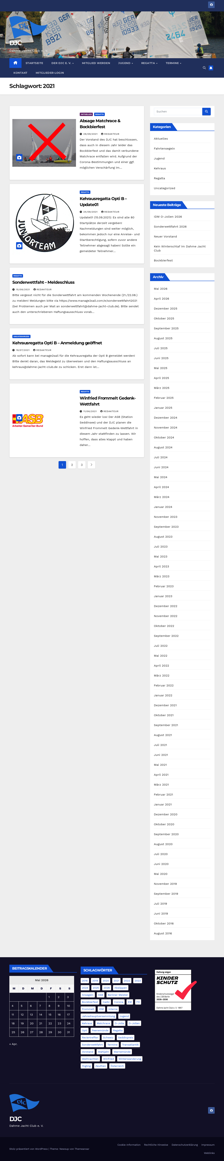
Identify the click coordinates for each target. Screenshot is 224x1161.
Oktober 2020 (164, 824)
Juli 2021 (160, 745)
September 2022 (166, 636)
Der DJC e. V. (61, 63)
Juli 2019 (160, 903)
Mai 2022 (160, 655)
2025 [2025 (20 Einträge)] (96, 987)
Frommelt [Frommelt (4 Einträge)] (88, 1009)
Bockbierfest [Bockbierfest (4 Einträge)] (90, 1001)
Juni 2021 (161, 755)
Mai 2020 (160, 874)
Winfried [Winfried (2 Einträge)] (108, 1058)
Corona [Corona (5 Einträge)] (118, 1001)
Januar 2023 (163, 596)
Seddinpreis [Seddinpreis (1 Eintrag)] (125, 1037)
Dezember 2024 (165, 417)
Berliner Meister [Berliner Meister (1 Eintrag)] (118, 994)
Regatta (148, 63)
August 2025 (163, 338)
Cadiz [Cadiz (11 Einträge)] (106, 1001)
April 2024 (161, 487)
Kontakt (20, 72)
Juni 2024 (161, 467)
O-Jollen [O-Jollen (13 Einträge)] (134, 1023)
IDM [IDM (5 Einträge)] (101, 1009)
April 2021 (161, 774)
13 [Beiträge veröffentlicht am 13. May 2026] (31, 1014)
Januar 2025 (163, 407)
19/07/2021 (23, 350)
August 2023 (163, 536)
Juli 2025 (160, 348)
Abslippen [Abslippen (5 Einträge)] (120, 987)
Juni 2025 (161, 358)
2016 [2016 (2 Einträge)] (85, 980)
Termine (173, 63)
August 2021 (163, 735)
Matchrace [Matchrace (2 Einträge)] (103, 1023)
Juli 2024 (160, 457)
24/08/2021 (91, 212)
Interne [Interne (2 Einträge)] (113, 1009)
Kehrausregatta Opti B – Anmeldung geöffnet (57, 342)
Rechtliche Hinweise (156, 1144)
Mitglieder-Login (50, 72)
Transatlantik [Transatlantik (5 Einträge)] (130, 1044)
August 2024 (163, 447)
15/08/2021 (23, 289)
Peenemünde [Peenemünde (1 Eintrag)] (100, 1030)
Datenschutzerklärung (185, 1144)
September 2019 (166, 893)
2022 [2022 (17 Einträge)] (127, 980)
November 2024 (165, 427)
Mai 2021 (160, 765)
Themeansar (82, 1149)
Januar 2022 (163, 695)
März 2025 (161, 388)
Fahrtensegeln (164, 148)
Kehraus (160, 168)
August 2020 (163, 844)
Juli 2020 (161, 854)
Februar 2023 (164, 586)
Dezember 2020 (165, 814)
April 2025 (161, 378)
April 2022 (161, 665)
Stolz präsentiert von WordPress (28, 1149)
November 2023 (165, 517)
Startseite (34, 63)
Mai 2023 (160, 556)
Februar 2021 (163, 794)
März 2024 (161, 497)
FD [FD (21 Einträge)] (138, 1001)
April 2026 (161, 298)
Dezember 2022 (165, 606)
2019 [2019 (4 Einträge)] (95, 980)
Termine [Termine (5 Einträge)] (112, 1044)
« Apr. (13, 1044)
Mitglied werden (96, 63)
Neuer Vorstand (165, 236)
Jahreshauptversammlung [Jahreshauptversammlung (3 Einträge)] (98, 1016)
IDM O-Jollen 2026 (168, 216)
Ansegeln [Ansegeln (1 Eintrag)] (88, 994)
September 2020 (166, 834)
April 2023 (161, 566)
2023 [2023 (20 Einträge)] (138, 980)
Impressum (208, 1144)
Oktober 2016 (164, 923)
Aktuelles (86, 114)
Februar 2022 (164, 685)
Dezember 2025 (165, 308)
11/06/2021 (90, 411)
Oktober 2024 (164, 437)
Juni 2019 (161, 913)
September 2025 (166, 328)
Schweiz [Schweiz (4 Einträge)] (108, 1037)
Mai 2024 (160, 477)
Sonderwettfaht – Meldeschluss (43, 282)
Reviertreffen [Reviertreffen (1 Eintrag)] (90, 1037)
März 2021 (161, 784)
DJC (15, 43)
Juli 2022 (160, 645)
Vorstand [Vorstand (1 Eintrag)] (87, 1051)
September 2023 (166, 526)
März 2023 (161, 576)
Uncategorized (21, 336)
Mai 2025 (160, 368)
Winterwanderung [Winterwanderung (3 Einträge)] (129, 1058)
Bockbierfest (163, 260)
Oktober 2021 (163, 715)
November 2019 (165, 884)
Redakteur (110, 134)
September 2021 (166, 725)
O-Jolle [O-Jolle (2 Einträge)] (119, 1023)
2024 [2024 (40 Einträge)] (85, 987)
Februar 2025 (164, 398)
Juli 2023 (160, 546)
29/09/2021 (91, 134)
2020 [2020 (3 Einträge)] (106, 980)
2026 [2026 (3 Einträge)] (106, 987)
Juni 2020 (161, 864)
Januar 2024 (163, 507)
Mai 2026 (160, 288)
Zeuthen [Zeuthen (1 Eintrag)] (100, 1065)
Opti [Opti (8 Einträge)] (84, 1030)
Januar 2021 (163, 804)
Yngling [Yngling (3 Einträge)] (86, 1065)
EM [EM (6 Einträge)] (130, 1001)
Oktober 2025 (164, 318)
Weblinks (209, 1153)
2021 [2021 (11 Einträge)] (116, 980)
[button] (204, 68)
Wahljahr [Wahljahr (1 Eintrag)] (103, 1051)
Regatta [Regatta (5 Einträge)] (118, 1030)
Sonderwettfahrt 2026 (170, 226)
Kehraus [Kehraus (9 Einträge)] (87, 1023)
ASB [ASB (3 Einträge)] (100, 994)
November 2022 (165, 616)
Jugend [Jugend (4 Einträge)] (124, 1016)
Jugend (124, 63)
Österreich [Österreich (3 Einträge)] (117, 1065)
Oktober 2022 (164, 626)
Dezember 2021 (165, 705)
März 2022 (161, 675)
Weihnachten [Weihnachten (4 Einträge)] (90, 1058)
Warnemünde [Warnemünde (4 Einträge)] (122, 1051)
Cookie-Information (129, 1144)
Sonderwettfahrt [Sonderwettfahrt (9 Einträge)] (92, 1044)
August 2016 (163, 933)
